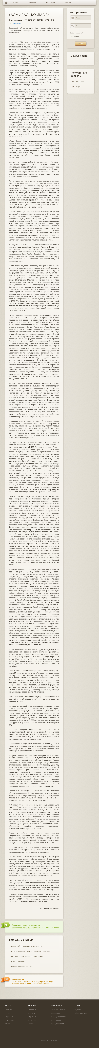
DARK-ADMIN (16, 23)
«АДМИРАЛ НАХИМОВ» (29, 14)
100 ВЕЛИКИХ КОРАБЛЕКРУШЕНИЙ (39, 20)
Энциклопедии (15, 20)
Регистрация (74, 36)
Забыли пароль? (76, 33)
